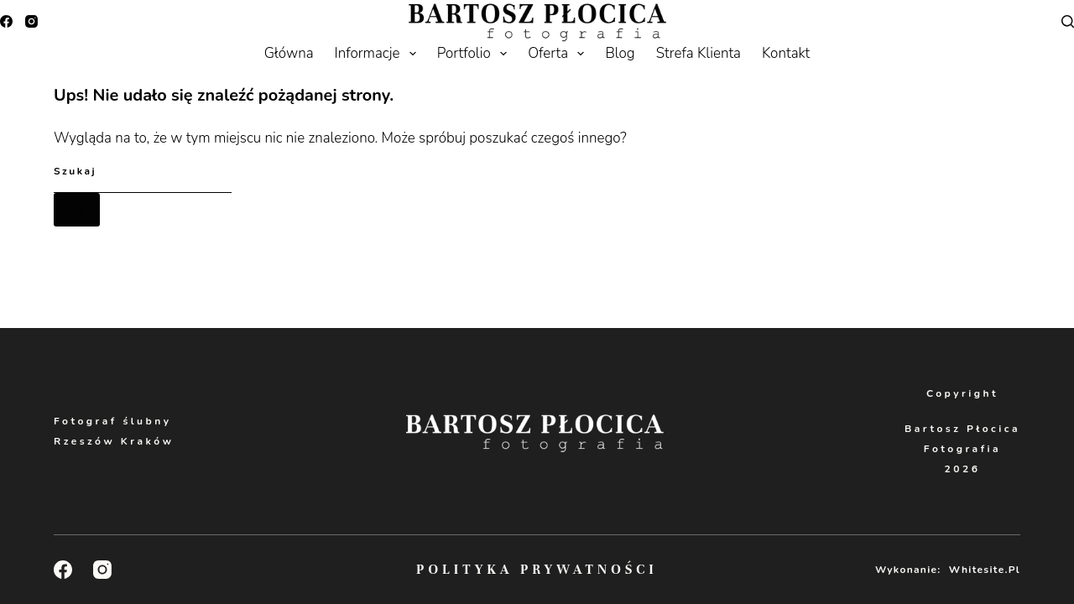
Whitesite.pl (984, 569)
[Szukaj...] (143, 171)
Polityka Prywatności (537, 569)
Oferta (559, 54)
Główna (289, 53)
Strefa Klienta (698, 53)
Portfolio (475, 54)
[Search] (1067, 21)
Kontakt (786, 53)
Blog (619, 53)
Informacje (379, 54)
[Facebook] (6, 21)
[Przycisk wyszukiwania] (77, 209)
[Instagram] (31, 21)
